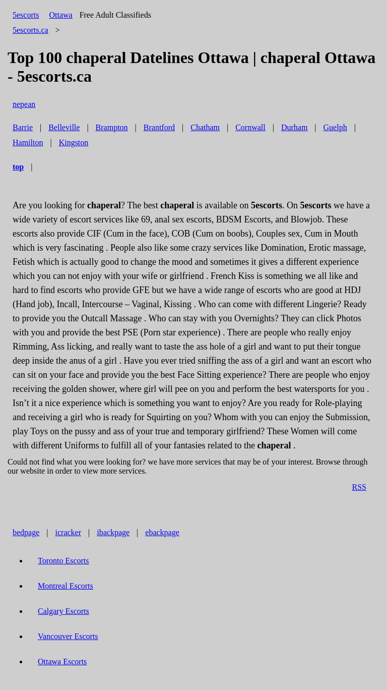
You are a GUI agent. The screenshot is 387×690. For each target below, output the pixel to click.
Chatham (205, 127)
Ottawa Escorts (62, 661)
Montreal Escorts (65, 586)
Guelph (335, 127)
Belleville (64, 127)
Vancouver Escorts (68, 636)
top (18, 166)
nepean (24, 104)
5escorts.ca (30, 30)
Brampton (112, 127)
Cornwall (250, 127)
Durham (294, 127)
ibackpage (113, 532)
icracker (68, 532)
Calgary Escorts (63, 611)
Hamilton (28, 142)
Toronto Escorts (63, 560)
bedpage (26, 532)
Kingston (74, 142)
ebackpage (162, 532)
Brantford (159, 127)
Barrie (23, 127)
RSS (359, 487)
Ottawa (60, 15)
